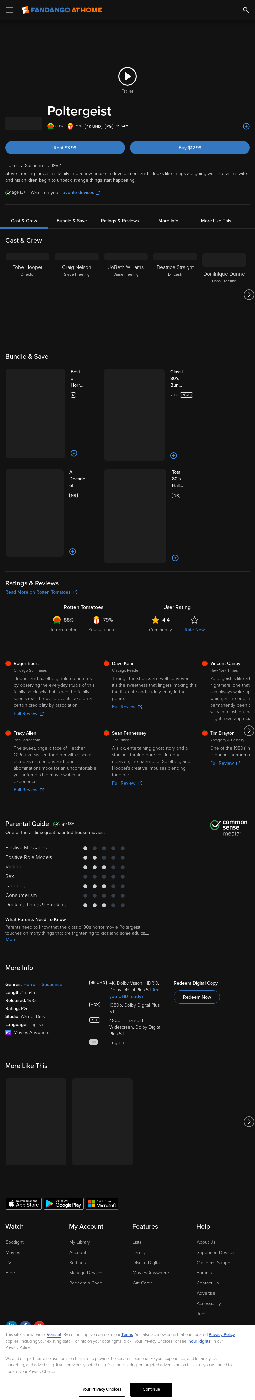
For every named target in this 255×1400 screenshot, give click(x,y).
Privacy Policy (46, 1278)
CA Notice (131, 1278)
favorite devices (80, 192)
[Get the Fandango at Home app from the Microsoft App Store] (102, 1122)
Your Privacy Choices (96, 1278)
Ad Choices (16, 1278)
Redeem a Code (85, 1202)
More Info (168, 221)
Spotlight (15, 1161)
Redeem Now (197, 916)
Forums (204, 1191)
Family (139, 1171)
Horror (30, 903)
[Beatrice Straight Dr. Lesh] (175, 295)
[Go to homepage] (61, 10)
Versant (54, 1334)
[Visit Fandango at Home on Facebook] (25, 1246)
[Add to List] (246, 126)
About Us (206, 1161)
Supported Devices (216, 1171)
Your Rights (199, 1341)
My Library (79, 1161)
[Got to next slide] (249, 295)
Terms (127, 1334)
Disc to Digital (147, 1181)
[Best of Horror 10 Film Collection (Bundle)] (72, 379)
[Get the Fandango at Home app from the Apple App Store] (23, 1122)
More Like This (216, 221)
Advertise (206, 1212)
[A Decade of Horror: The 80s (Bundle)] (72, 439)
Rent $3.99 (65, 148)
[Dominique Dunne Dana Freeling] (224, 295)
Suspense (52, 903)
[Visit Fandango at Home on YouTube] (39, 1246)
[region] (127, 1362)
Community (160, 549)
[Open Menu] (9, 10)
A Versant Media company (59, 1262)
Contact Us (208, 1202)
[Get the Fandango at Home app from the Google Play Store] (63, 1122)
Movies (13, 1171)
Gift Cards (142, 1202)
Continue (151, 1389)
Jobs (201, 1233)
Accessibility (209, 1222)
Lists (137, 1161)
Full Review (29, 632)
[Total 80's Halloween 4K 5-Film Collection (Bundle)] (170, 439)
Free (10, 1191)
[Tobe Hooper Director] (27, 295)
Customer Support (215, 1181)
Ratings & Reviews (120, 221)
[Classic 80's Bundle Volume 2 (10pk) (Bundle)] (170, 379)
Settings (77, 1181)
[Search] (246, 10)
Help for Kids (199, 1278)
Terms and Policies (164, 1278)
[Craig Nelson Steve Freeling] (76, 295)
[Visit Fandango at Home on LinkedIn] (11, 1246)
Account (77, 1171)
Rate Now (195, 549)
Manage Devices (86, 1191)
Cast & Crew (24, 221)
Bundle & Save (72, 221)
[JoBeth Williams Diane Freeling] (126, 295)
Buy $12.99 (190, 148)
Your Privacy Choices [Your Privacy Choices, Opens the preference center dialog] (102, 1389)
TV (8, 1181)
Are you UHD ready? (134, 912)
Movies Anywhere (151, 1191)
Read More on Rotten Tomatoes (41, 511)
